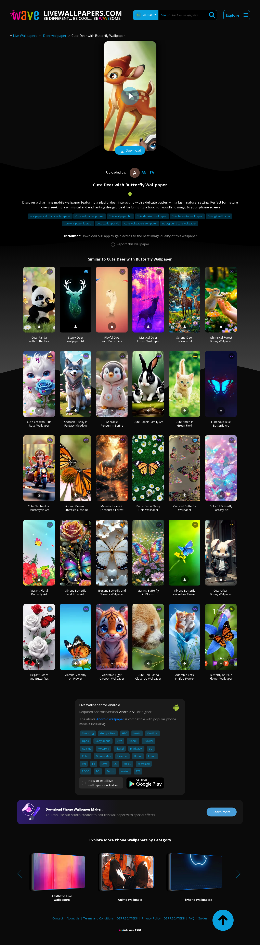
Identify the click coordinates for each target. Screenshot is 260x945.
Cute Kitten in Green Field (184, 423)
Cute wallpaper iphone (89, 216)
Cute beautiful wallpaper (187, 216)
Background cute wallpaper (179, 223)
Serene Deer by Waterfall (184, 339)
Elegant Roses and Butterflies (39, 676)
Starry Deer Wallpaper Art (75, 339)
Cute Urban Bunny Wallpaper (221, 592)
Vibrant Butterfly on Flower (75, 676)
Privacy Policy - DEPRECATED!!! (163, 918)
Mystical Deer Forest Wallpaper (148, 339)
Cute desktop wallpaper (152, 216)
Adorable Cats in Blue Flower (184, 676)
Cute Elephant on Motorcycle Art (39, 508)
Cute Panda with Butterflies (39, 339)
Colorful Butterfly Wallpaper (184, 508)
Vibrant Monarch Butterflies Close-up (76, 508)
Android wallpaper (110, 719)
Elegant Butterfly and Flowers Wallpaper (112, 592)
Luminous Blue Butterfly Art (221, 423)
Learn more (222, 812)
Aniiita (141, 172)
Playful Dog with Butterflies (112, 339)
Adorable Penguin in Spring (112, 423)
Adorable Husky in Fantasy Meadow (75, 423)
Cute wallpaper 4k (108, 223)
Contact (57, 918)
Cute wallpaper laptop (78, 223)
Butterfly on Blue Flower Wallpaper (221, 676)
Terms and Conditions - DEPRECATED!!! (110, 918)
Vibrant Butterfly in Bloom (148, 592)
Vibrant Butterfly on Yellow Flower (184, 592)
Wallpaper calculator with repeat (50, 216)
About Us (73, 918)
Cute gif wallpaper (219, 216)
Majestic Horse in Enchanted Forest (112, 508)
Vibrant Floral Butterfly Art (39, 592)
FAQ (191, 918)
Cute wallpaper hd (120, 216)
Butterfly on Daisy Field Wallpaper (148, 508)
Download (130, 150)
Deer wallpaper (54, 35)
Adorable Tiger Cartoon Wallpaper (112, 676)
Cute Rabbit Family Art (148, 422)
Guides (203, 918)
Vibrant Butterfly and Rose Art (75, 592)
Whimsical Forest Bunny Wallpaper (221, 339)
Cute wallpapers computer (140, 223)
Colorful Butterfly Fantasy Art (221, 508)
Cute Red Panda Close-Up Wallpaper (148, 676)
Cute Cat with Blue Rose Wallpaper (39, 423)
